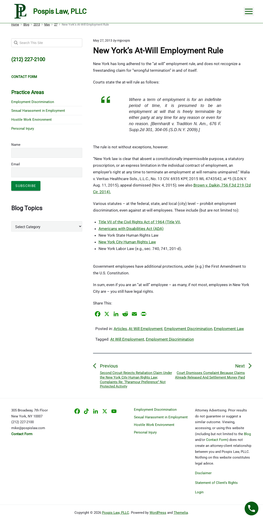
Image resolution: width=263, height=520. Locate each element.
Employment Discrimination (188, 328)
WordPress (158, 513)
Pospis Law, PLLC (115, 513)
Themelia (181, 513)
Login (199, 492)
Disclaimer (203, 473)
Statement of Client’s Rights (216, 483)
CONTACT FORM (24, 77)
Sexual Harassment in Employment (38, 111)
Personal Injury (22, 128)
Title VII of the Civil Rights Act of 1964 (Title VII (139, 222)
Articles (120, 328)
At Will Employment (146, 328)
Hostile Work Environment (31, 120)
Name (15, 145)
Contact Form (216, 440)
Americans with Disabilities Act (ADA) (131, 228)
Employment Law (229, 328)
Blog (247, 434)
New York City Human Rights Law (127, 242)
